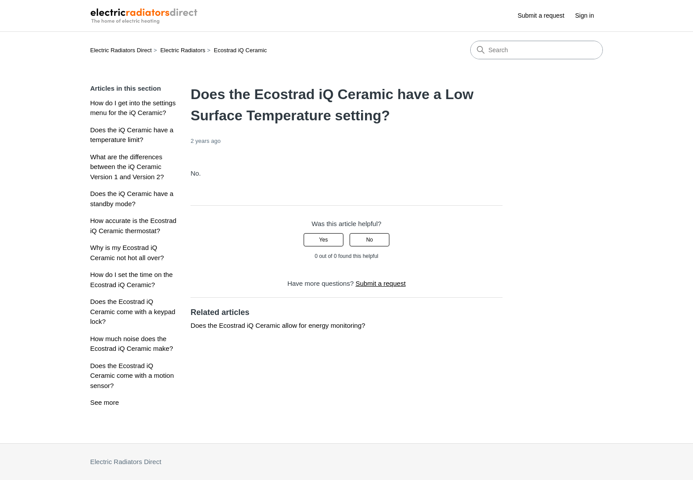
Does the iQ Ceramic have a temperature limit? (131, 135)
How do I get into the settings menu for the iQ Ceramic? (132, 108)
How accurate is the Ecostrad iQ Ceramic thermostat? (133, 225)
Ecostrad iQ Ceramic (240, 50)
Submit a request (541, 15)
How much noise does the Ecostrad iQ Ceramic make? (131, 344)
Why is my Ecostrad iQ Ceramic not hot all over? (127, 252)
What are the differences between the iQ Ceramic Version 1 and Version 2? (127, 166)
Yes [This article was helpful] (323, 240)
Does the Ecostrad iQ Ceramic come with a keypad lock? (132, 311)
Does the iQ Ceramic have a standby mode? (131, 198)
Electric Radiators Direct (121, 50)
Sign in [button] (584, 15)
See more (104, 402)
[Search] (536, 50)
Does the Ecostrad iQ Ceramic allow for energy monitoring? (277, 325)
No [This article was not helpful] (369, 240)
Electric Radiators (183, 50)
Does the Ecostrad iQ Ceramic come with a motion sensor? (132, 375)
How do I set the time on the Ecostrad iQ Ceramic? (131, 279)
